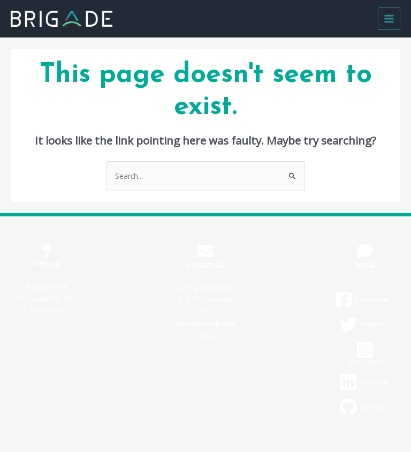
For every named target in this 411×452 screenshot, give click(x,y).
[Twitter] (361, 324)
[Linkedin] (364, 382)
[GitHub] (361, 407)
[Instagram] (365, 354)
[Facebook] (362, 299)
